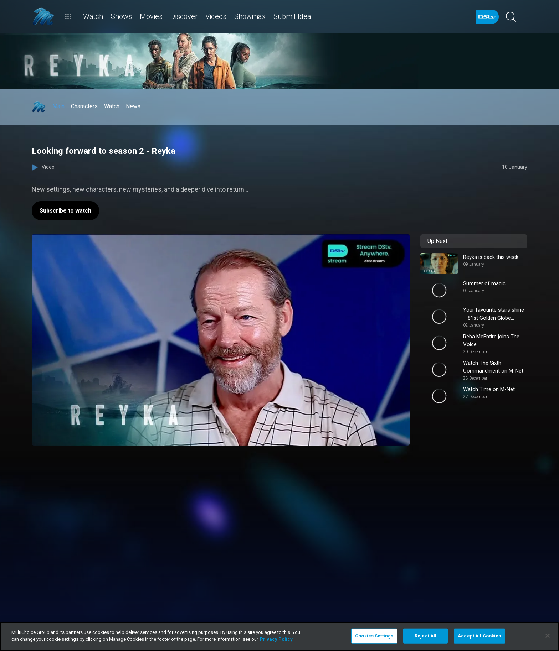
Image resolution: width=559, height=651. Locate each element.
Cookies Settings (374, 636)
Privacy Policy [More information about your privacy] (276, 639)
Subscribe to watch (65, 210)
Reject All (425, 636)
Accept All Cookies (479, 636)
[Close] (547, 636)
